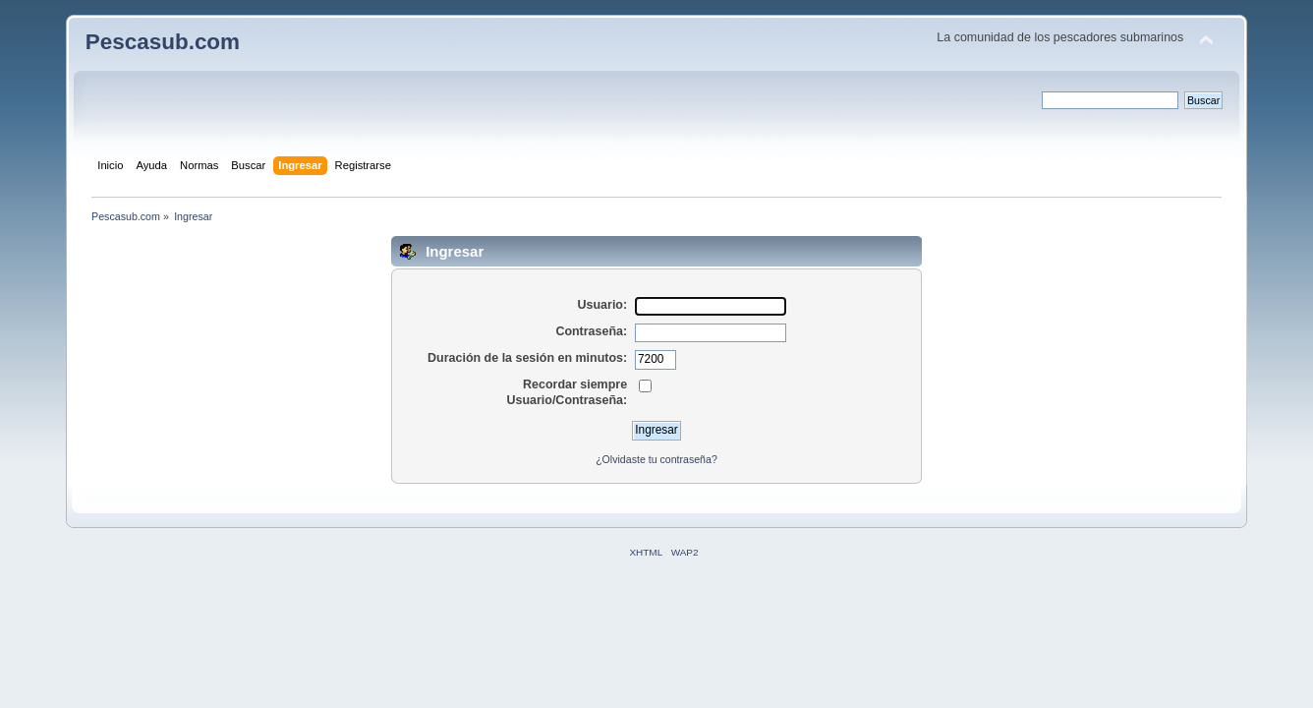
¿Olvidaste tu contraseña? (656, 459)
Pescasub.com (163, 42)
